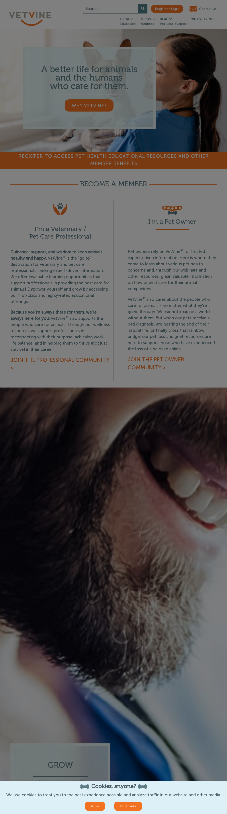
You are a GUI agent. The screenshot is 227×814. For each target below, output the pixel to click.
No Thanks (128, 806)
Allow (95, 806)
